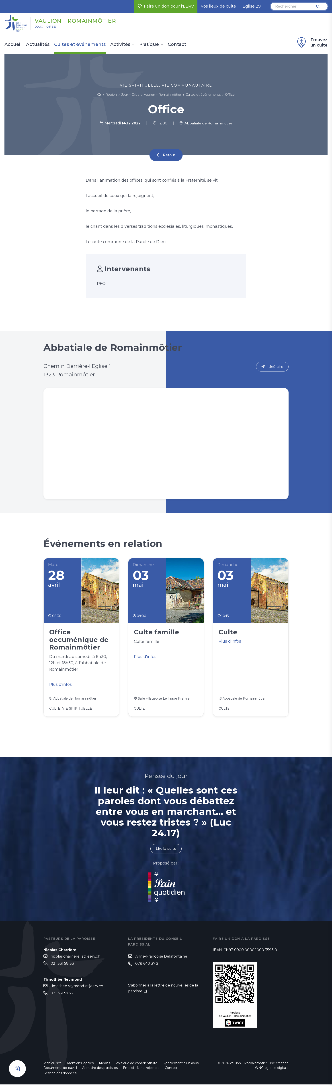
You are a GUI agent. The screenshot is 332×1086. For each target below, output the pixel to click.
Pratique (149, 44)
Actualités (38, 44)
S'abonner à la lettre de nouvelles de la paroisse (163, 990)
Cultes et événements (80, 44)
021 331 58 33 (62, 965)
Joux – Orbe (46, 26)
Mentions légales (80, 1065)
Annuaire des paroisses (100, 1069)
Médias (104, 1065)
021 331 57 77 (62, 995)
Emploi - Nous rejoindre (141, 1069)
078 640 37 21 (147, 965)
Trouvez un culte (312, 42)
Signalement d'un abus (181, 1065)
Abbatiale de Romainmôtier (206, 123)
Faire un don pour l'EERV (166, 6)
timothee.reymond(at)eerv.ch (77, 988)
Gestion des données (59, 1075)
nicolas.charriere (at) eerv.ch (75, 958)
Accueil (13, 44)
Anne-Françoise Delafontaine (161, 958)
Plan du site (52, 1065)
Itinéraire (275, 367)
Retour (169, 155)
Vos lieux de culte (218, 6)
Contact (177, 44)
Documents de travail (60, 1069)
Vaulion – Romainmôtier (78, 21)
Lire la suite (166, 850)
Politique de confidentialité (136, 1065)
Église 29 (252, 6)
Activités (120, 44)
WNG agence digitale (272, 1069)
